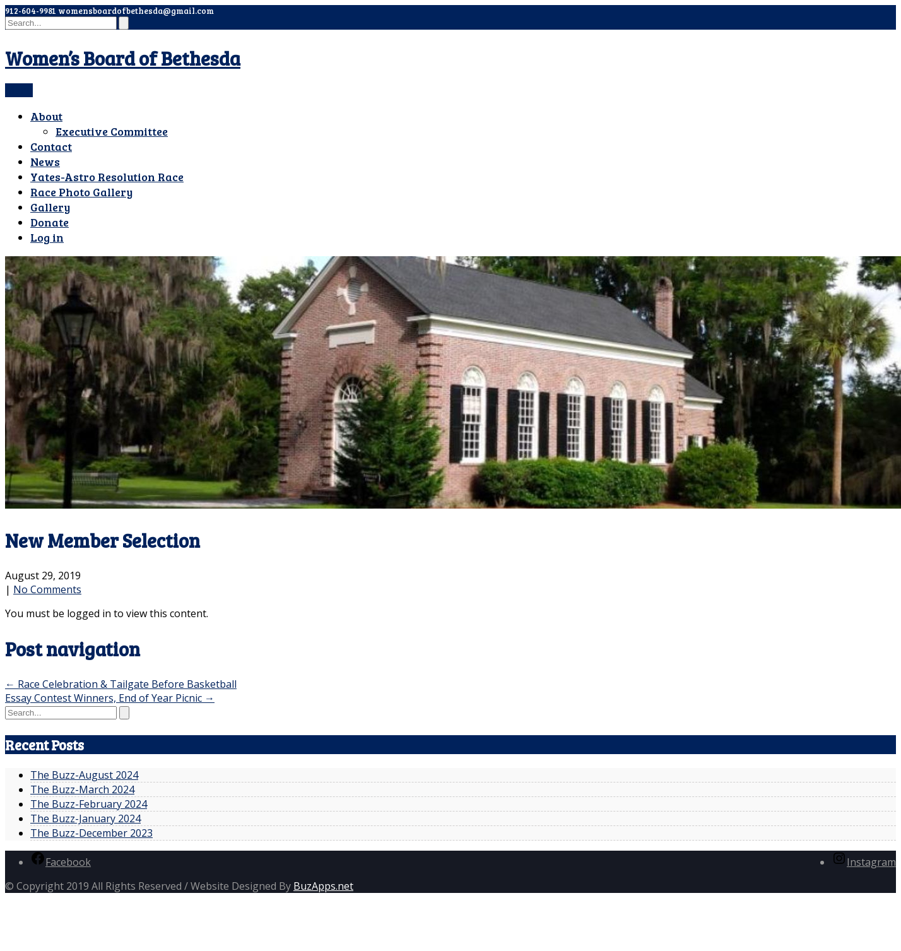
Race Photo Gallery (81, 191)
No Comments (47, 589)
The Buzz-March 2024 (82, 789)
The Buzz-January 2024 (85, 818)
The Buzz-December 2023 (91, 833)
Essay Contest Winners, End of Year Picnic (110, 698)
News (45, 161)
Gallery (50, 207)
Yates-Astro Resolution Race (107, 176)
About (46, 116)
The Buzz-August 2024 (84, 775)
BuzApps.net (323, 886)
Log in (47, 237)
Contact (51, 146)
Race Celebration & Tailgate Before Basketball (121, 684)
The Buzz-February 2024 (88, 804)
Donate (49, 222)
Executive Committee (112, 131)
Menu (19, 90)
